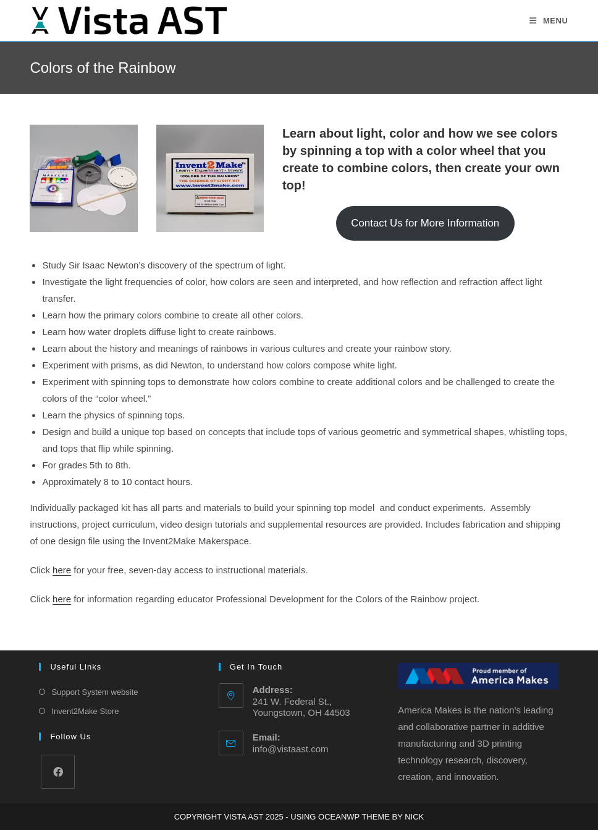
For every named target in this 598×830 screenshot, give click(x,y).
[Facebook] (58, 772)
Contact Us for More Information (425, 223)
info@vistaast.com (291, 749)
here (62, 570)
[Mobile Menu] (548, 20)
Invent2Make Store (85, 711)
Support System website (94, 692)
